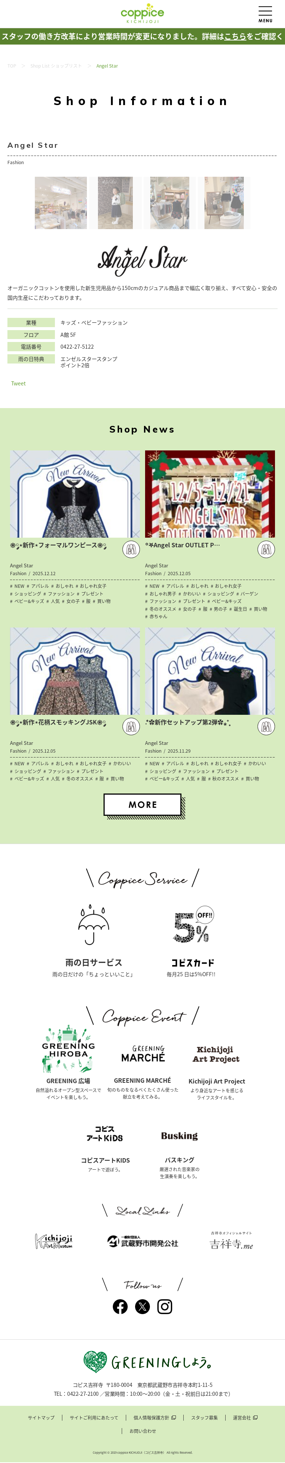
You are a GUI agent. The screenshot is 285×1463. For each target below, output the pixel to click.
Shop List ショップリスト (56, 65)
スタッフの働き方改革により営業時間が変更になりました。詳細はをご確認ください (142, 44)
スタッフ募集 (204, 1418)
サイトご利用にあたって (94, 1418)
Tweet (18, 383)
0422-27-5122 (77, 346)
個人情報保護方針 (151, 1418)
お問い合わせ (143, 1432)
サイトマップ (41, 1418)
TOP (11, 65)
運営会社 (242, 1418)
